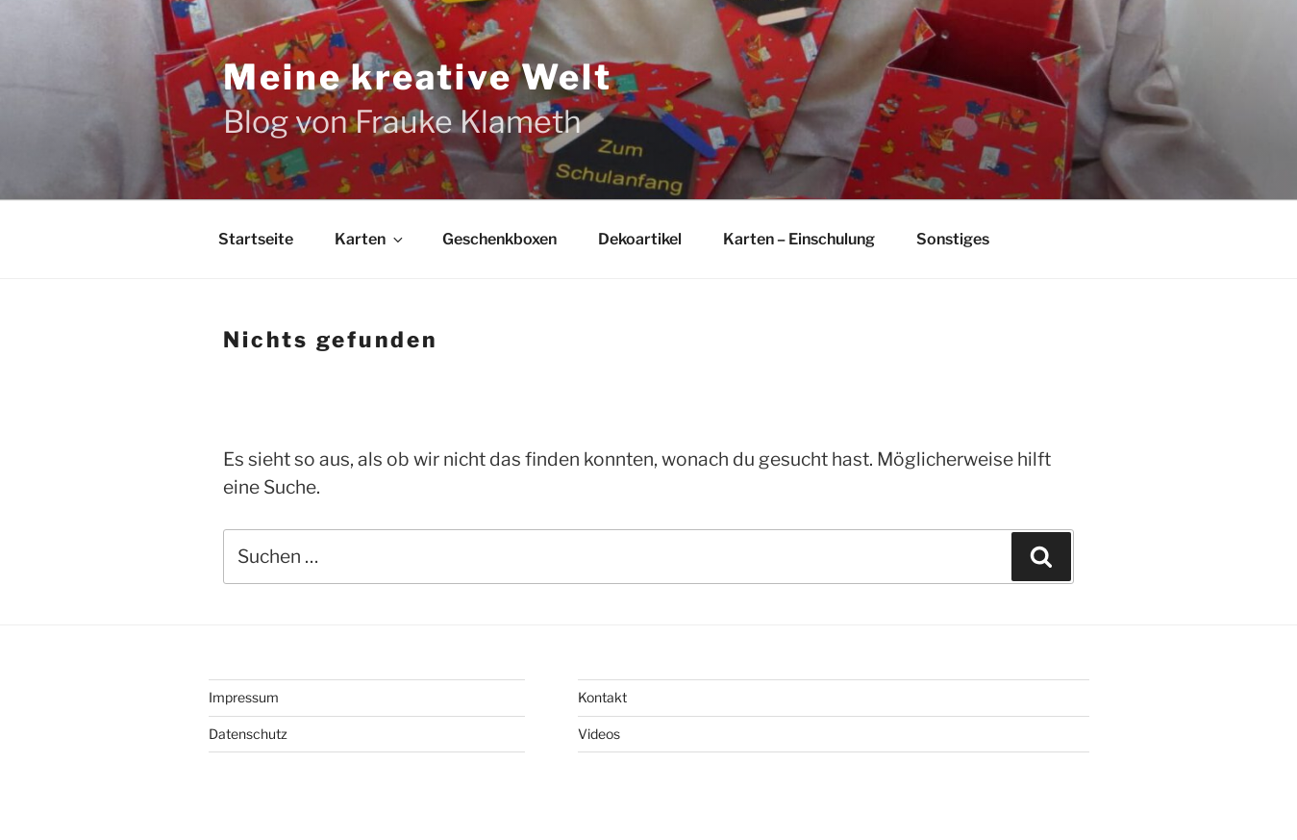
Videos (599, 733)
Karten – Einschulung (799, 239)
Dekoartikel (640, 239)
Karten (370, 239)
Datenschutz (248, 733)
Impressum (244, 697)
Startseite (255, 239)
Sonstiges (952, 239)
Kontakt (602, 697)
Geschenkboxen (499, 239)
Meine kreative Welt (417, 77)
